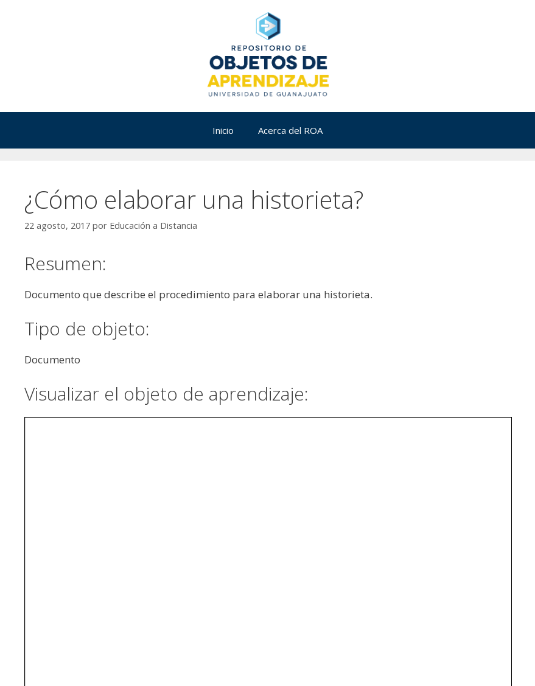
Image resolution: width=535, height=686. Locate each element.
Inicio (223, 130)
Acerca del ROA (290, 130)
